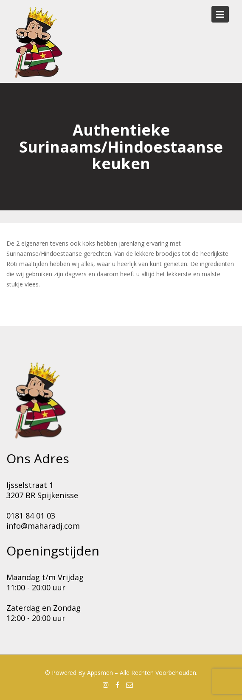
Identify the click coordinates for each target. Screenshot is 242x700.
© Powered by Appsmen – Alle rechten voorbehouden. (121, 673)
